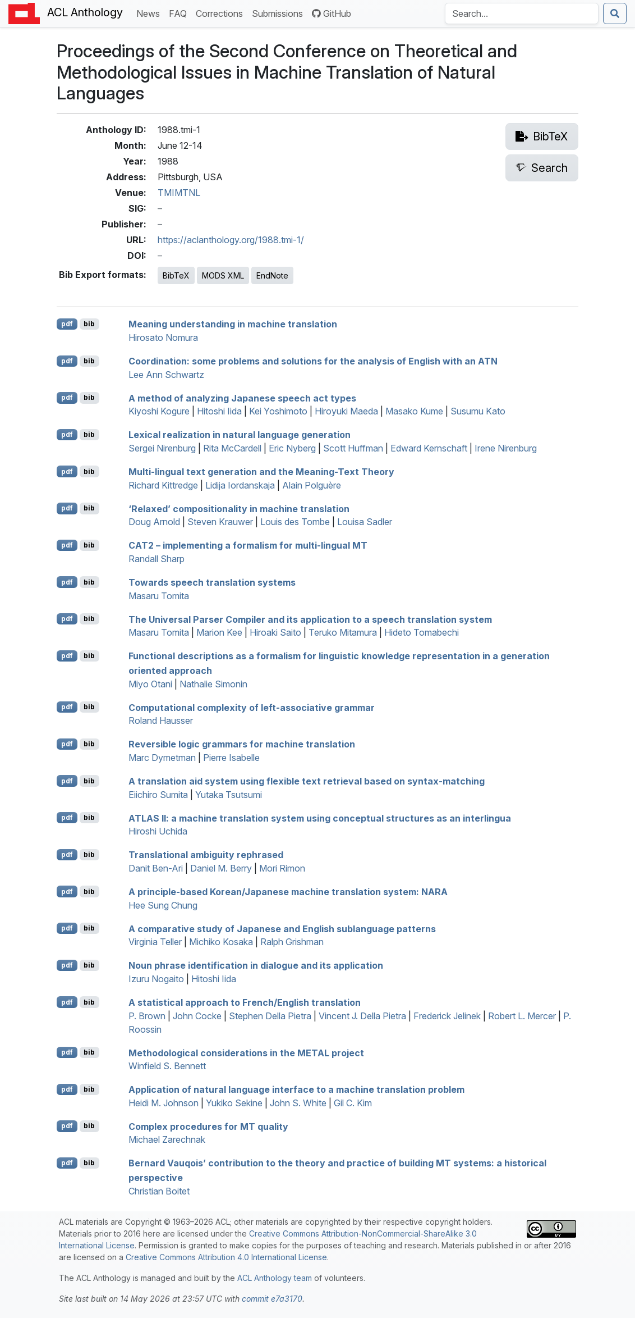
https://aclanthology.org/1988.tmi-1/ (231, 239)
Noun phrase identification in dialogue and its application (255, 965)
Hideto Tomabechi (421, 632)
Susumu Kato (477, 411)
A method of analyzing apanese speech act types (242, 397)
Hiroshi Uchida (157, 831)
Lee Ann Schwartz (166, 374)
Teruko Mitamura (343, 632)
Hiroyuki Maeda (346, 411)
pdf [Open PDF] (67, 324)
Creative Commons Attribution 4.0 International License (226, 1257)
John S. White (298, 1103)
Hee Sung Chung (162, 905)
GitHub (331, 13)
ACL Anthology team (274, 1278)
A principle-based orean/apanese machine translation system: (288, 891)
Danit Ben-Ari (155, 868)
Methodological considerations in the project (246, 1052)
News (150, 12)
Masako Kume (414, 411)
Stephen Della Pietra (270, 1015)
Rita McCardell (232, 448)
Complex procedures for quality (208, 1126)
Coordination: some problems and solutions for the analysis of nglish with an (313, 361)
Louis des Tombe (295, 521)
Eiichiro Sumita (158, 794)
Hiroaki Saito (275, 632)
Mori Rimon (282, 868)
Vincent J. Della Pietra (362, 1015)
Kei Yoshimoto (278, 411)
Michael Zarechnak (166, 1139)
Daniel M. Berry (221, 868)
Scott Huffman (353, 448)
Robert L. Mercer (522, 1015)
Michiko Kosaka (221, 941)
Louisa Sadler (364, 521)
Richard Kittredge (163, 485)
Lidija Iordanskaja (240, 485)
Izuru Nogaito (156, 978)
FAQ (180, 12)
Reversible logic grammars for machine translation (241, 744)
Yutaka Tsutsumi (228, 794)
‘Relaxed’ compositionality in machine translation (238, 508)
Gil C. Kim (353, 1103)
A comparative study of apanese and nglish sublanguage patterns (282, 928)
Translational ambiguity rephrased (205, 854)
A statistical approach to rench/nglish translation (244, 1002)
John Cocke (197, 1015)
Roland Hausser (160, 720)
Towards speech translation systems (212, 582)
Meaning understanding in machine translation (232, 324)
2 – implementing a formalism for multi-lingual (247, 545)
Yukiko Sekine (234, 1103)
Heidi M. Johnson (163, 1103)
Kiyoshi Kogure (159, 411)
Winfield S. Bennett (167, 1065)
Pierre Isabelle (231, 757)
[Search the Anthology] (522, 13)
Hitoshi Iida (219, 411)
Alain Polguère (311, 485)
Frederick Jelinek (447, 1015)
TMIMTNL (179, 192)
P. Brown (146, 1015)
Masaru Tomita (158, 595)
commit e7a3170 (272, 1298)
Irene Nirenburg (506, 448)
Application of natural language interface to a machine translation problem (296, 1089)
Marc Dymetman (162, 757)
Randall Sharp (156, 558)
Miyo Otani (150, 684)
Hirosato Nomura (163, 337)
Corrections (221, 12)
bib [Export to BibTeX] (89, 324)
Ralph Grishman (292, 941)
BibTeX (176, 275)
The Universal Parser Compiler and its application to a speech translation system (310, 618)
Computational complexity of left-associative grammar (251, 707)
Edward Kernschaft (428, 448)
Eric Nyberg (292, 448)
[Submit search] (615, 13)
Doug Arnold (154, 521)
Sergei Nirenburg (162, 448)
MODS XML (223, 275)
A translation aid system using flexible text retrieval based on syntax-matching (306, 781)
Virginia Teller (155, 941)
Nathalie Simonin (213, 684)
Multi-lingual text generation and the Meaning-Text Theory (261, 471)
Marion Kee (219, 632)
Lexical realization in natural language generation (239, 434)
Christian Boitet (159, 1191)
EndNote (272, 275)
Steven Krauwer (220, 521)
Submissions (279, 12)
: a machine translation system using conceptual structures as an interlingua (319, 817)
